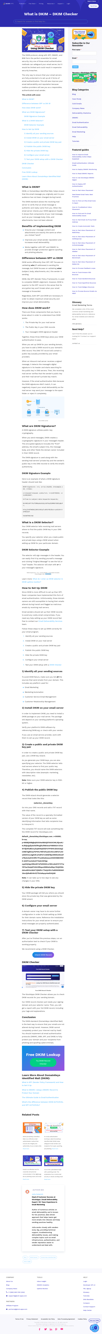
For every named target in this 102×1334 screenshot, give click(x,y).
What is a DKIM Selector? (32, 121)
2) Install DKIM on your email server (39, 138)
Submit (75, 66)
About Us (9, 1281)
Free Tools (32, 3)
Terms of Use (19, 1319)
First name (76, 50)
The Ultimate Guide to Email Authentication (40, 1097)
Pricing (41, 3)
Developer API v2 (89, 1285)
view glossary (76, 324)
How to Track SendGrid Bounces (83, 279)
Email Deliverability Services (50, 621)
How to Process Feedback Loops (83, 268)
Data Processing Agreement (66, 1319)
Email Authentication (80, 122)
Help (74, 136)
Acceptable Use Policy (48, 1319)
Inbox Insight (27, 1261)
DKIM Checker (28, 164)
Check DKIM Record (43, 955)
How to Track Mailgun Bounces (83, 287)
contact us (76, 343)
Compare (86, 1303)
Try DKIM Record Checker (43, 1062)
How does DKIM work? (31, 108)
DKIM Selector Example (34, 125)
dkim (25, 1257)
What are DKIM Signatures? (33, 112)
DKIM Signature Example (34, 116)
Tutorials (75, 141)
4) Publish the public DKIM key (37, 146)
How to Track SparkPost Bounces (84, 283)
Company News (78, 108)
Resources (51, 3)
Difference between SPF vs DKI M (36, 103)
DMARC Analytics (43, 1285)
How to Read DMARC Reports (82, 173)
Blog (74, 94)
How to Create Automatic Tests (83, 226)
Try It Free (93, 6)
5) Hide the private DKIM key (36, 151)
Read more (26, 1148)
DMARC (75, 118)
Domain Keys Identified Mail (48, 1257)
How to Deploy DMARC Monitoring (84, 169)
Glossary (86, 1292)
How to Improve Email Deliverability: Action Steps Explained (81, 157)
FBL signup (87, 1288)
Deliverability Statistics (81, 113)
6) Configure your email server (37, 155)
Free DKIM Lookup (29, 172)
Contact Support (89, 1307)
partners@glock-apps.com (16, 1309)
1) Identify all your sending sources (38, 133)
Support (61, 3)
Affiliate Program (12, 1305)
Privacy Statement (32, 1319)
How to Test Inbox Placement (82, 190)
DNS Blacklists (88, 1299)
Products (22, 3)
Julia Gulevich (37, 1194)
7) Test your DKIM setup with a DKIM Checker (43, 159)
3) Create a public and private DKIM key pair (43, 142)
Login (68, 3)
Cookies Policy (82, 1319)
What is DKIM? (28, 99)
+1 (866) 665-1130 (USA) (15, 1292)
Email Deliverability (80, 127)
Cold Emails (77, 104)
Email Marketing (78, 132)
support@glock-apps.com (16, 1296)
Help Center (87, 1310)
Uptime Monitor (42, 1288)
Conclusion (26, 168)
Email (74, 58)
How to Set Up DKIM (30, 129)
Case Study (76, 99)
